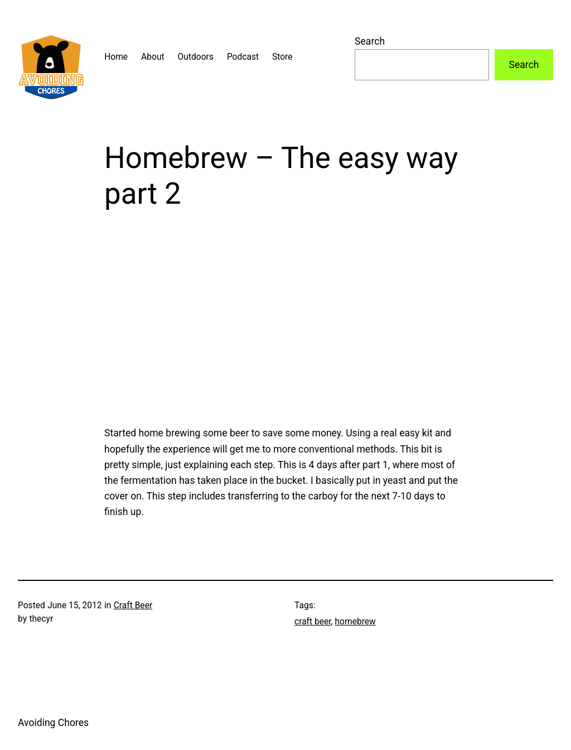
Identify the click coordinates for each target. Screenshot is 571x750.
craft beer (312, 622)
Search (370, 41)
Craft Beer (133, 605)
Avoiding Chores (53, 722)
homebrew (355, 622)
